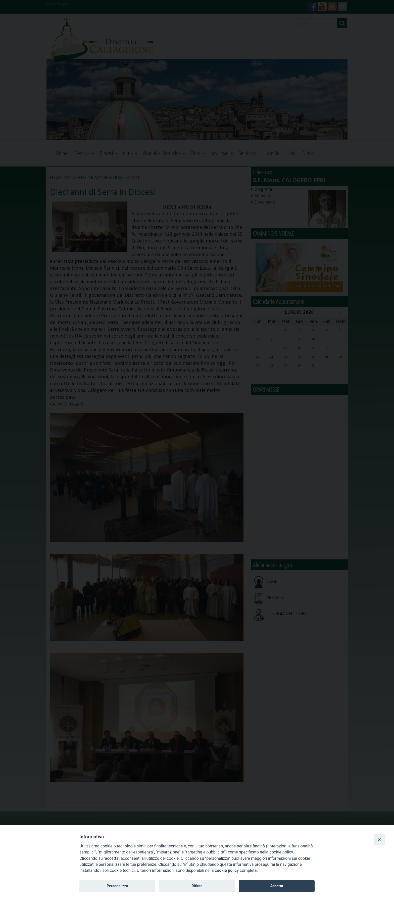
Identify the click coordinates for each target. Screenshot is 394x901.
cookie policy (227, 870)
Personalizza (117, 886)
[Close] (379, 839)
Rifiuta (196, 886)
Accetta (276, 886)
